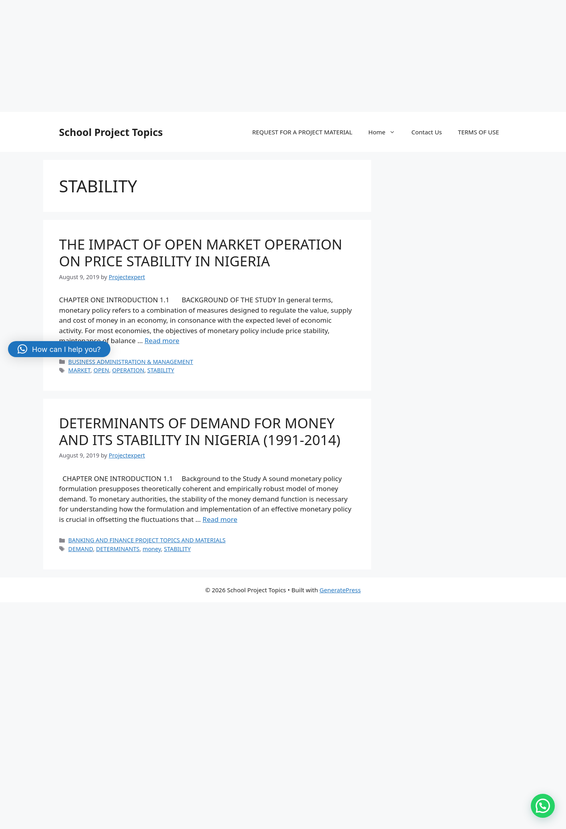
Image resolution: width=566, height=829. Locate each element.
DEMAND (80, 549)
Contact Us (426, 132)
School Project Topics (111, 132)
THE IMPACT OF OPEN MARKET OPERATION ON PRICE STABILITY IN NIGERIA (200, 252)
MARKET (79, 370)
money (151, 549)
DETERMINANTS (118, 549)
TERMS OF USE (478, 132)
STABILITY (160, 370)
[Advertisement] (240, 56)
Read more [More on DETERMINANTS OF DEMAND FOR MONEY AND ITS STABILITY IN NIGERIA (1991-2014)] (219, 519)
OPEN (101, 370)
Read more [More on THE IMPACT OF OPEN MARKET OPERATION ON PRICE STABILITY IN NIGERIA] (161, 340)
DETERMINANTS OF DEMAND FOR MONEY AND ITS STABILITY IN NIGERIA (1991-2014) (200, 431)
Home (386, 132)
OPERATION (128, 370)
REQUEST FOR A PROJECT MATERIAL (302, 132)
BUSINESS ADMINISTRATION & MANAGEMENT (130, 362)
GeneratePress (340, 590)
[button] (543, 806)
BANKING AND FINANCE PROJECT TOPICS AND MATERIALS (147, 540)
